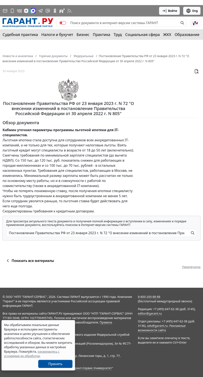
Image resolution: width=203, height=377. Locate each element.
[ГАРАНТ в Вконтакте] (19, 10)
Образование (187, 34)
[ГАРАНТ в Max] (33, 11)
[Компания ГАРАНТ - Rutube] (62, 10)
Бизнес (82, 34)
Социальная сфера (142, 34)
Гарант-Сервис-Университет (92, 368)
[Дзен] (26, 11)
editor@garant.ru (150, 313)
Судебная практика (20, 34)
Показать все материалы (29, 260)
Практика (101, 34)
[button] (195, 23)
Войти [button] (169, 10)
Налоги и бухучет (57, 34)
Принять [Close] (55, 364)
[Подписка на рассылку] (5, 10)
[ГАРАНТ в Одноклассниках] (54, 10)
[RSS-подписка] (69, 10)
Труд (118, 34)
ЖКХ (167, 34)
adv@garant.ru (157, 326)
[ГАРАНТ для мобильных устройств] (12, 10)
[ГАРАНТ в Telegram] (40, 10)
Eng (192, 10)
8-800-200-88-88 (149, 297)
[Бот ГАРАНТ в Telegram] (47, 10)
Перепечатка (191, 267)
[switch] (62, 23)
